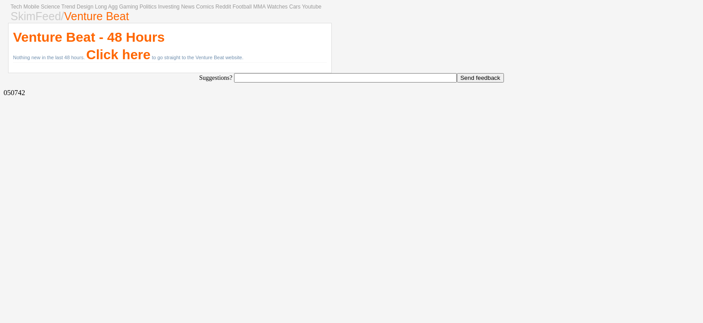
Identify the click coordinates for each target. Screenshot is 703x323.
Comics (205, 7)
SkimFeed (36, 16)
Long (101, 7)
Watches (277, 7)
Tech (16, 7)
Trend (68, 7)
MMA (259, 7)
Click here (118, 54)
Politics (147, 7)
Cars (294, 7)
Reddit (223, 7)
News (188, 7)
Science (50, 7)
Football (242, 7)
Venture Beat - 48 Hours (89, 37)
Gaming (128, 7)
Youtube (311, 7)
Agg (112, 7)
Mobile (31, 7)
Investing (169, 7)
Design (85, 7)
